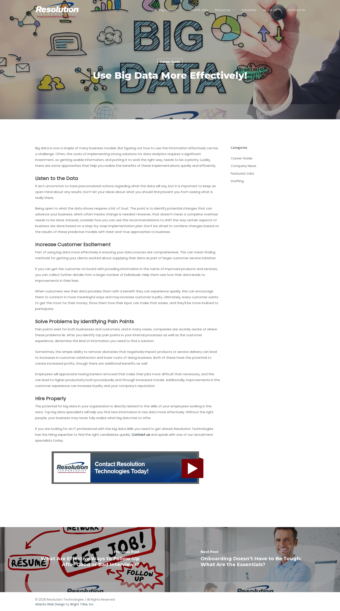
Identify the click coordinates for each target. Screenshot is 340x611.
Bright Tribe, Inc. (82, 604)
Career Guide (170, 62)
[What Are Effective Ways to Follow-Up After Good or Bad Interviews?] (85, 559)
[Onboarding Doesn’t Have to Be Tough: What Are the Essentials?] (255, 559)
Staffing (237, 181)
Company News (243, 166)
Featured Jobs (242, 173)
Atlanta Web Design (50, 604)
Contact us (141, 434)
